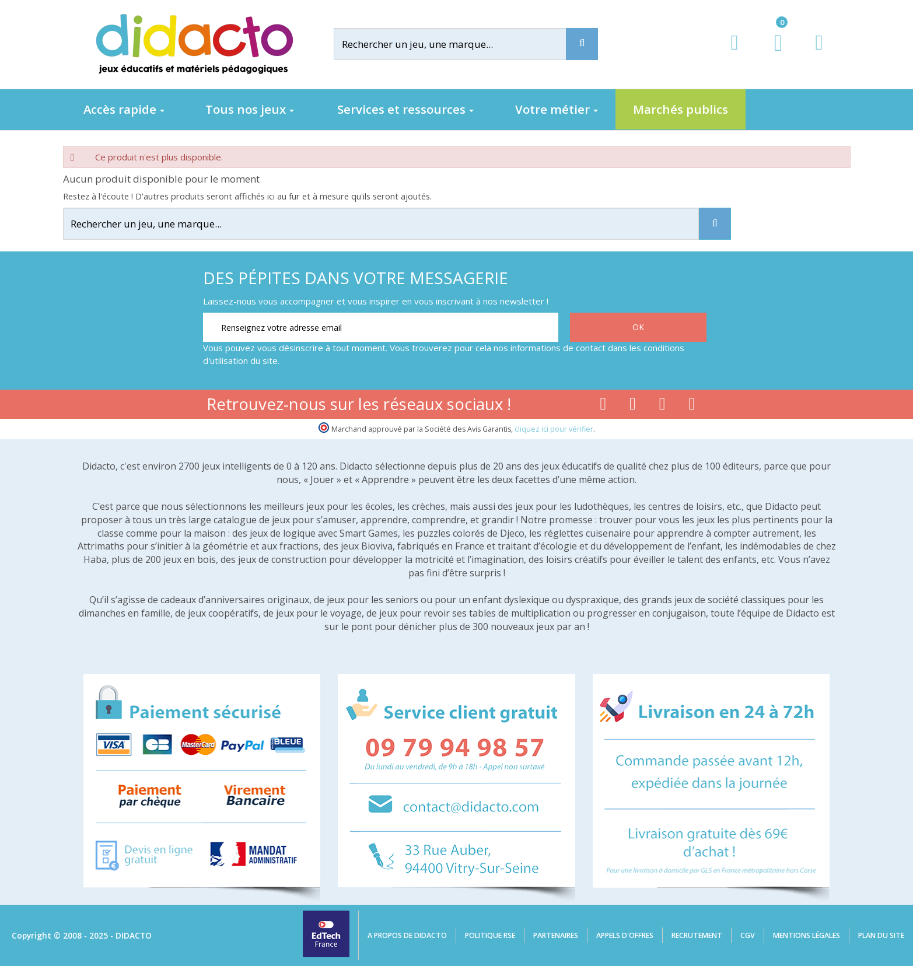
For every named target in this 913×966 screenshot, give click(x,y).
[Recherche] (582, 44)
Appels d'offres (624, 935)
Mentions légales (806, 935)
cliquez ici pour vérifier (554, 429)
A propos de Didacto (407, 935)
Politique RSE (490, 935)
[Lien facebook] (603, 406)
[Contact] (818, 53)
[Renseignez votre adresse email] (380, 327)
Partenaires (555, 935)
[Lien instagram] (662, 406)
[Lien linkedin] (692, 406)
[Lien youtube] (633, 406)
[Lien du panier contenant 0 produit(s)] (772, 53)
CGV (747, 935)
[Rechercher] (459, 44)
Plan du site (881, 935)
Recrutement (696, 935)
